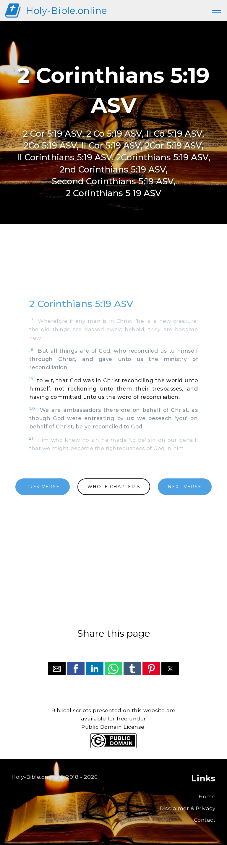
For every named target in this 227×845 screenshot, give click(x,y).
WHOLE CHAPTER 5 (113, 486)
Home (207, 796)
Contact (205, 820)
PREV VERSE (42, 486)
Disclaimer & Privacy (187, 808)
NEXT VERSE (185, 486)
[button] (57, 668)
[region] (113, 267)
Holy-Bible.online (66, 10)
